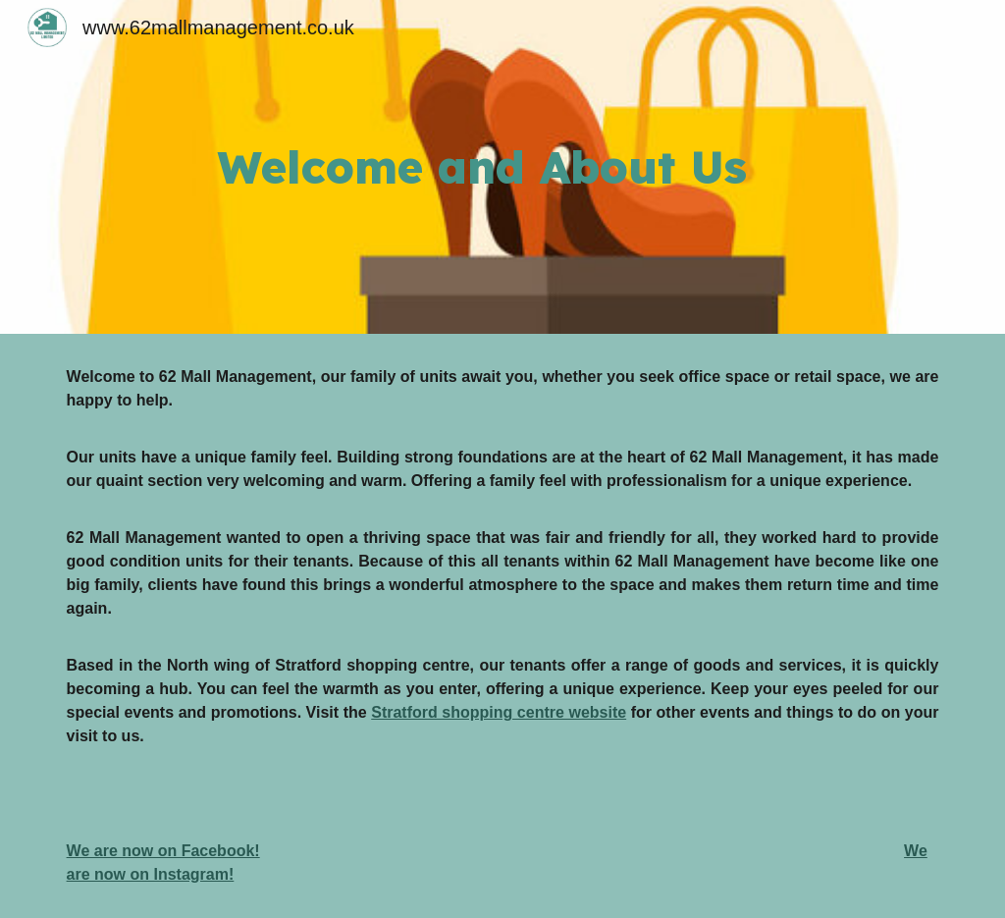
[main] (578, 167)
